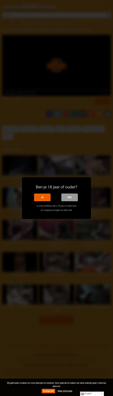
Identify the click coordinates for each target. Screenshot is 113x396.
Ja (42, 197)
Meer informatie (65, 391)
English (86, 393)
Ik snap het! (48, 391)
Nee (70, 197)
